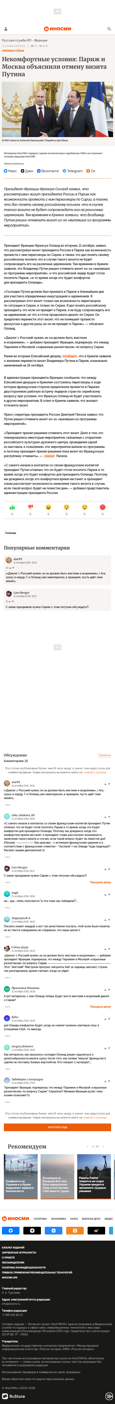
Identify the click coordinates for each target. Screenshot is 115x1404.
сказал (49, 456)
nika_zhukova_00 (23, 815)
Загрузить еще (57, 1127)
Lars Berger (20, 867)
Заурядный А (21, 918)
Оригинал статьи (13, 51)
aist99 (16, 782)
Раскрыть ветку (100, 882)
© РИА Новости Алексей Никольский (22, 140)
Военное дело (91, 1219)
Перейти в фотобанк (56, 140)
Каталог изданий (13, 1247)
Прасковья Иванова (25, 988)
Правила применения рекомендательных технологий (37, 1272)
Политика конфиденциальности (24, 1267)
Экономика (58, 1219)
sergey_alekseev (22, 1046)
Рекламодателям (13, 1262)
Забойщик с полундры (27, 1079)
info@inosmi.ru (11, 1303)
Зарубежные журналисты (19, 1252)
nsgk (15, 892)
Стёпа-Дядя (20, 947)
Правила (104, 755)
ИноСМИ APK (9, 1277)
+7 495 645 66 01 (12, 1314)
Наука (74, 1219)
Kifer (15, 1017)
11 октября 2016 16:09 (13, 46)
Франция (40, 40)
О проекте (8, 1257)
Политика (10, 533)
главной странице (94, 772)
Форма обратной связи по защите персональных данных (38, 1379)
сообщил (69, 356)
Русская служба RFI (16, 40)
